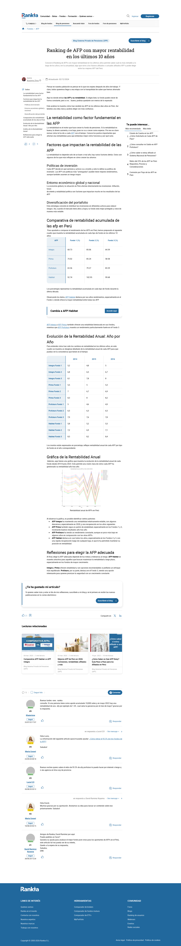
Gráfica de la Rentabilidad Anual (32, 130)
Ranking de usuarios (136, 917)
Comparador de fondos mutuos (87, 913)
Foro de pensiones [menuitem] (109, 23)
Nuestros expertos (28, 921)
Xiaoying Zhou (33, 80)
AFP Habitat (70, 296)
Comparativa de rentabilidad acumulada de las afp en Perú (34, 118)
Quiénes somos (27, 909)
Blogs (130, 913)
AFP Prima (62, 324)
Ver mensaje (113, 732)
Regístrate (150, 16)
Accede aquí (112, 310)
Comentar (115, 692)
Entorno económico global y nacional (34, 109)
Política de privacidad (135, 942)
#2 (30, 815)
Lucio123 (30, 783)
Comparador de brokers (83, 909)
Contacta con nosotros (30, 917)
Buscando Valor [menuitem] (79, 23)
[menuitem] (46, 16)
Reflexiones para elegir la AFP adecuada (32, 135)
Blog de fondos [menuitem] (46, 23)
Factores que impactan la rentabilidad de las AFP (32, 100)
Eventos (131, 925)
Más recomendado (133, 128)
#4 (30, 747)
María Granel (30, 752)
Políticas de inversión (32, 104)
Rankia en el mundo (29, 913)
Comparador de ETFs (82, 917)
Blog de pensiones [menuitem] (62, 23)
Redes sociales (134, 929)
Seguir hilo (37, 692)
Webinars (131, 921)
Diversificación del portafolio (35, 114)
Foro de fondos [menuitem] (93, 23)
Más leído (147, 128)
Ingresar (135, 16)
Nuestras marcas (28, 925)
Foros (130, 909)
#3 (30, 778)
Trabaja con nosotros (29, 930)
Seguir (30, 720)
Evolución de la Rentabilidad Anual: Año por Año (33, 124)
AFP (72, 132)
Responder (115, 722)
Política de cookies (152, 942)
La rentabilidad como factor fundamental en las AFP (33, 94)
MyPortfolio (79, 921)
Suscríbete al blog (141, 40)
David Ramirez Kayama (30, 852)
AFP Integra (51, 324)
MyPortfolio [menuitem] (124, 23)
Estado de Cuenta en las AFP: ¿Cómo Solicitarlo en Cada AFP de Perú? (143, 136)
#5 (30, 711)
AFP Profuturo (63, 327)
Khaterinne (30, 715)
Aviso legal (120, 942)
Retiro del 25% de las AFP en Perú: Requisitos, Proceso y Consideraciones (143, 163)
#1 (30, 846)
